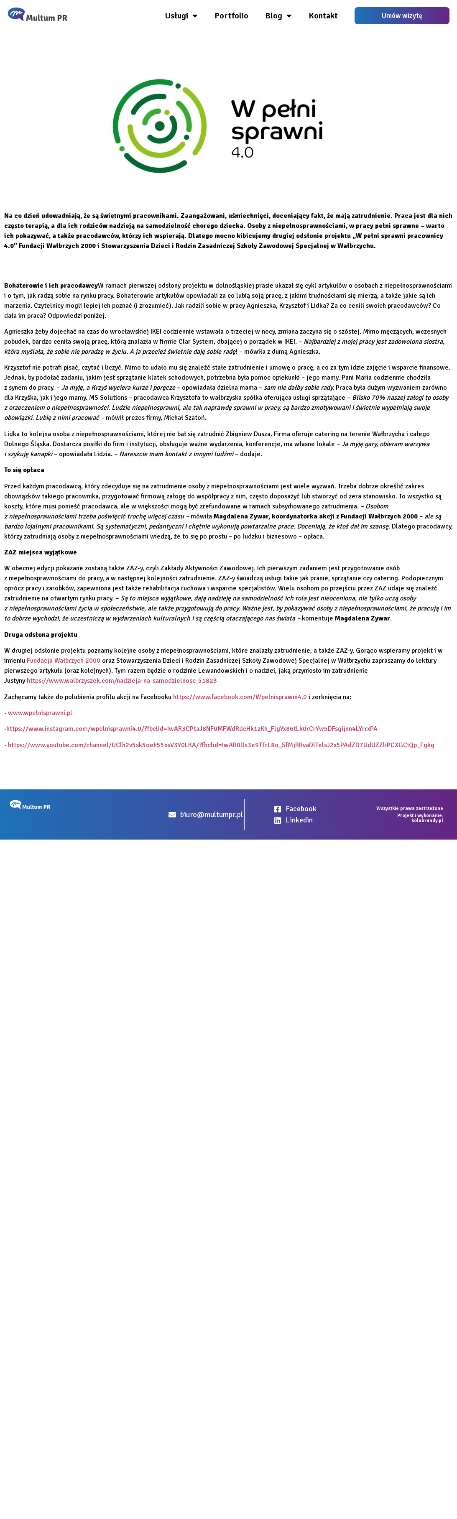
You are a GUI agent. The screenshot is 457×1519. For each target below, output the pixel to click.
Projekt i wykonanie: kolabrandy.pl (420, 818)
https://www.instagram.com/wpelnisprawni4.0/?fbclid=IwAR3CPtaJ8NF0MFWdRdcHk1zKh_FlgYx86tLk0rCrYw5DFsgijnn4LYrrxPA (192, 729)
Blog (278, 16)
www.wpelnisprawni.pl (40, 713)
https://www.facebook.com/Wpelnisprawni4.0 (240, 697)
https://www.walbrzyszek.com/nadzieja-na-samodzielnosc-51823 (122, 681)
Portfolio (231, 15)
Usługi (181, 16)
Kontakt (323, 15)
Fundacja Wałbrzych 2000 (63, 660)
